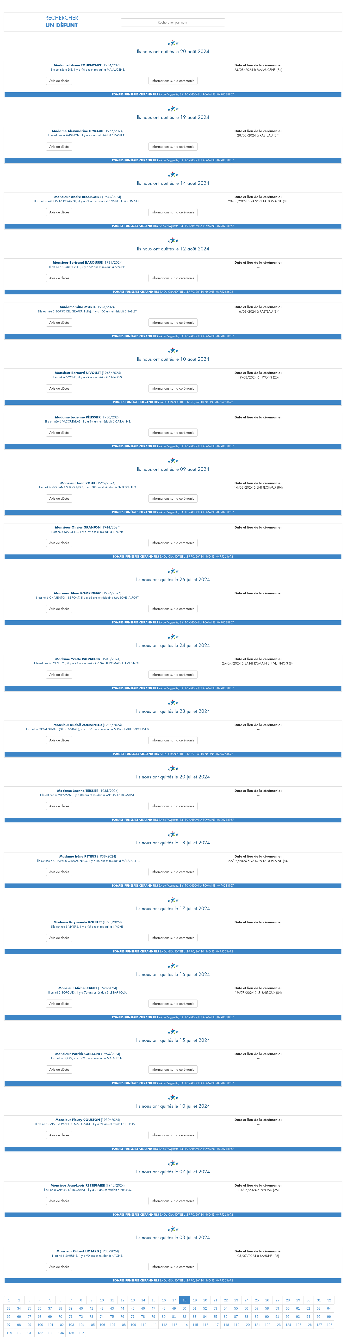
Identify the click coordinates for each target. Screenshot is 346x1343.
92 (288, 1316)
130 (19, 1333)
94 (308, 1316)
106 (102, 1325)
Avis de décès (59, 80)
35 (29, 1308)
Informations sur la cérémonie (173, 80)
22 (226, 1300)
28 (288, 1300)
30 (308, 1300)
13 (133, 1300)
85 (215, 1316)
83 (195, 1316)
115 (195, 1325)
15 (153, 1300)
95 (319, 1316)
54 (226, 1308)
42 (102, 1308)
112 (164, 1325)
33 (9, 1308)
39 (71, 1308)
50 (184, 1308)
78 (143, 1316)
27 (277, 1300)
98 (19, 1325)
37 (50, 1308)
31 (319, 1300)
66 (19, 1316)
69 (50, 1316)
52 (205, 1308)
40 (81, 1308)
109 (133, 1325)
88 (246, 1316)
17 (174, 1300)
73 (91, 1316)
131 (30, 1333)
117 (216, 1325)
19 (195, 1300)
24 (246, 1300)
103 (71, 1325)
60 (288, 1308)
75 (112, 1316)
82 (184, 1316)
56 (246, 1308)
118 (226, 1325)
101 (50, 1325)
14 (143, 1300)
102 (61, 1325)
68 (40, 1316)
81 (174, 1316)
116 (205, 1325)
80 (164, 1316)
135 (71, 1333)
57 (257, 1308)
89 (257, 1316)
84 (205, 1316)
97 (9, 1325)
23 (236, 1300)
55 (236, 1308)
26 (267, 1300)
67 (29, 1316)
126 (309, 1325)
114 (185, 1325)
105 (92, 1325)
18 (184, 1300)
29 (298, 1300)
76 (122, 1316)
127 (319, 1325)
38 (60, 1308)
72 (81, 1316)
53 (215, 1308)
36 (40, 1308)
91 (277, 1316)
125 (298, 1325)
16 (164, 1300)
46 (143, 1308)
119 (236, 1325)
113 (174, 1325)
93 (298, 1316)
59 (277, 1308)
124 (288, 1325)
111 (154, 1325)
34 (19, 1308)
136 (81, 1333)
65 (9, 1316)
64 (329, 1308)
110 (143, 1325)
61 (298, 1308)
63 (319, 1308)
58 (267, 1308)
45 (133, 1308)
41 (91, 1308)
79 (153, 1316)
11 (112, 1300)
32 (329, 1300)
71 (71, 1316)
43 (112, 1308)
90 (267, 1316)
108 (123, 1325)
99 (29, 1325)
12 (122, 1300)
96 (329, 1316)
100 (40, 1325)
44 (122, 1308)
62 (308, 1308)
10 (102, 1300)
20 (205, 1300)
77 (133, 1316)
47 (153, 1308)
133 (50, 1333)
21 (215, 1300)
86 (226, 1316)
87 (236, 1316)
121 (257, 1325)
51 (195, 1308)
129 (9, 1333)
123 (278, 1325)
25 (257, 1300)
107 (112, 1325)
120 (247, 1325)
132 (40, 1333)
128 (329, 1325)
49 (174, 1308)
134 (61, 1333)
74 (102, 1316)
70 (60, 1316)
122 (267, 1325)
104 (81, 1325)
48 (164, 1308)
